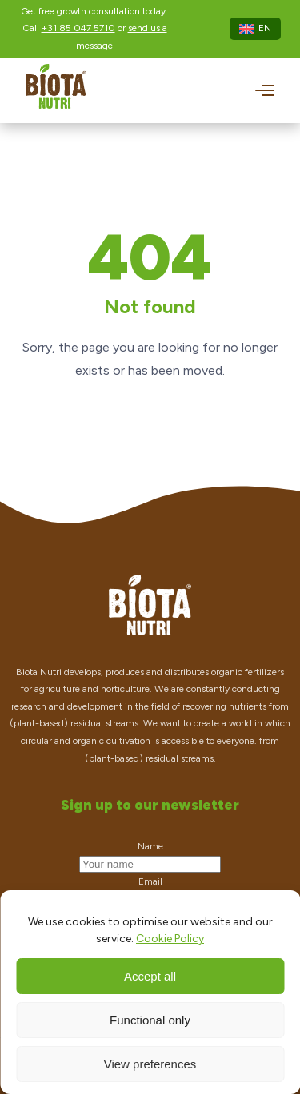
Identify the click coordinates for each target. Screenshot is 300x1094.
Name (150, 846)
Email (150, 881)
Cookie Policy (170, 938)
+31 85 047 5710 (78, 28)
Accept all (150, 976)
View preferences (150, 1064)
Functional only (150, 1020)
